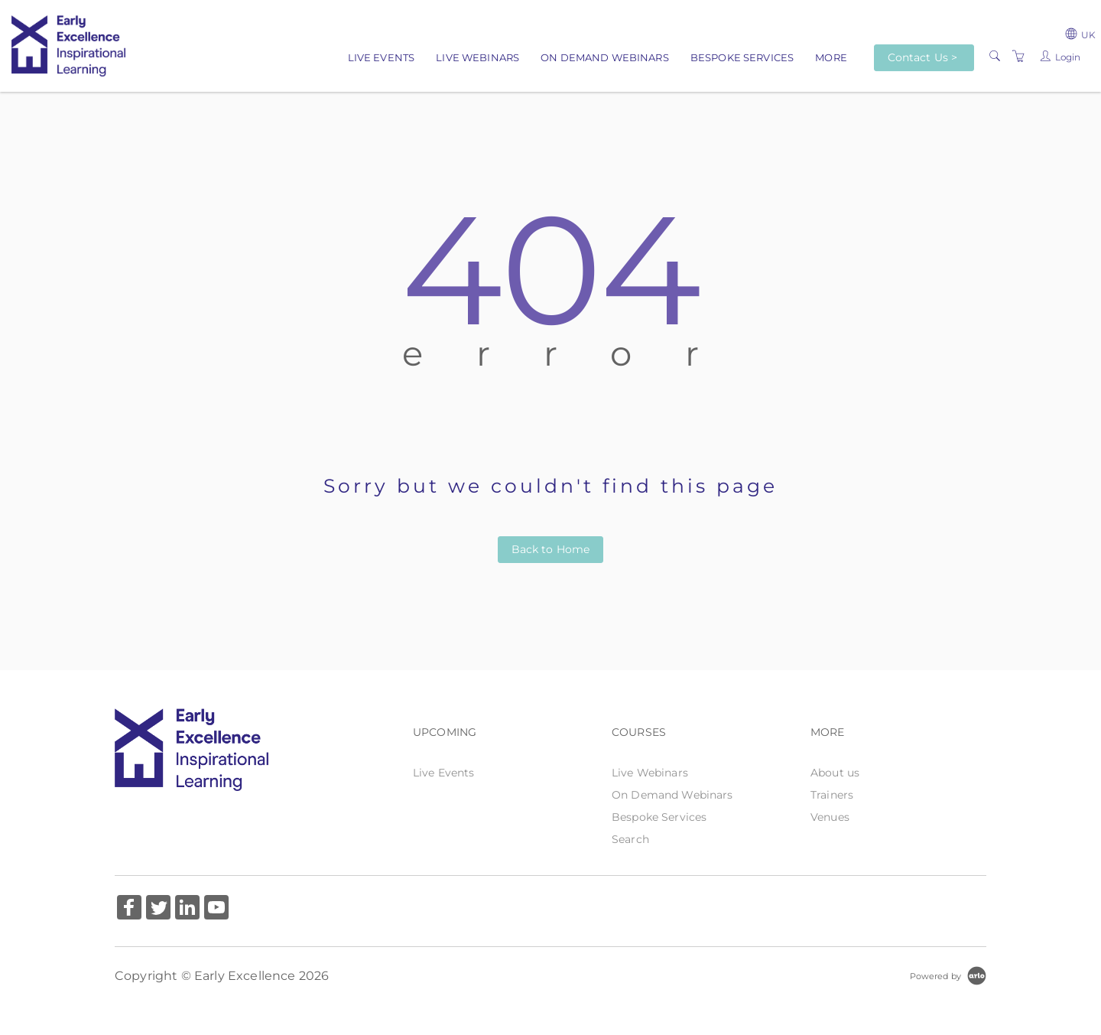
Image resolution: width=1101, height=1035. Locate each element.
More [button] (831, 57)
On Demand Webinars (605, 57)
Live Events (381, 57)
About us (834, 773)
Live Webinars (477, 57)
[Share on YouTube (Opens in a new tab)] (216, 909)
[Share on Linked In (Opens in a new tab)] (187, 909)
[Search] (995, 56)
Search (630, 839)
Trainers (831, 795)
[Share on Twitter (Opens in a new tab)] (158, 909)
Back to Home (551, 549)
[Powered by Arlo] (948, 975)
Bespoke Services (742, 57)
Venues (829, 817)
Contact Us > (923, 57)
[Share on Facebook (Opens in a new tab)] (129, 909)
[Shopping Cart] (1018, 56)
